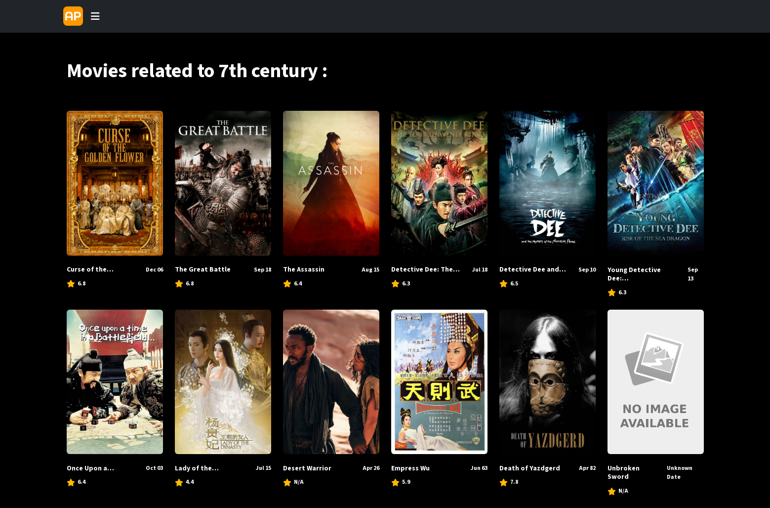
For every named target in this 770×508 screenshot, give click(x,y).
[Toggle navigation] (95, 16)
